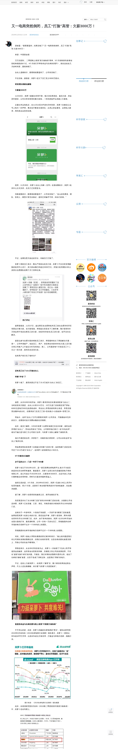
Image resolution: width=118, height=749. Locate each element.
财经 (32, 2)
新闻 (21, 2)
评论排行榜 (99, 81)
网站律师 (88, 380)
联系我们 (78, 376)
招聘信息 (88, 376)
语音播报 (111, 725)
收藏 (74, 34)
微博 (80, 34)
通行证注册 (97, 376)
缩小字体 (62, 34)
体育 (26, 2)
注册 (91, 2)
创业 (33, 19)
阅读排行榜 (83, 81)
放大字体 (68, 34)
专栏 (59, 2)
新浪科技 (28, 19)
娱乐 (37, 2)
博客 (48, 2)
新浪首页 (14, 2)
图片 (54, 2)
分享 (91, 34)
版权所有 (96, 388)
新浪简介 (78, 373)
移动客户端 (100, 2)
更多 (66, 2)
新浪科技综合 (34, 35)
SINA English (98, 380)
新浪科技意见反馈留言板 (86, 365)
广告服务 (88, 373)
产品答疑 (78, 380)
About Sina (97, 373)
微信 (86, 34)
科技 (43, 2)
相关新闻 (111, 733)
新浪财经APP (54, 35)
